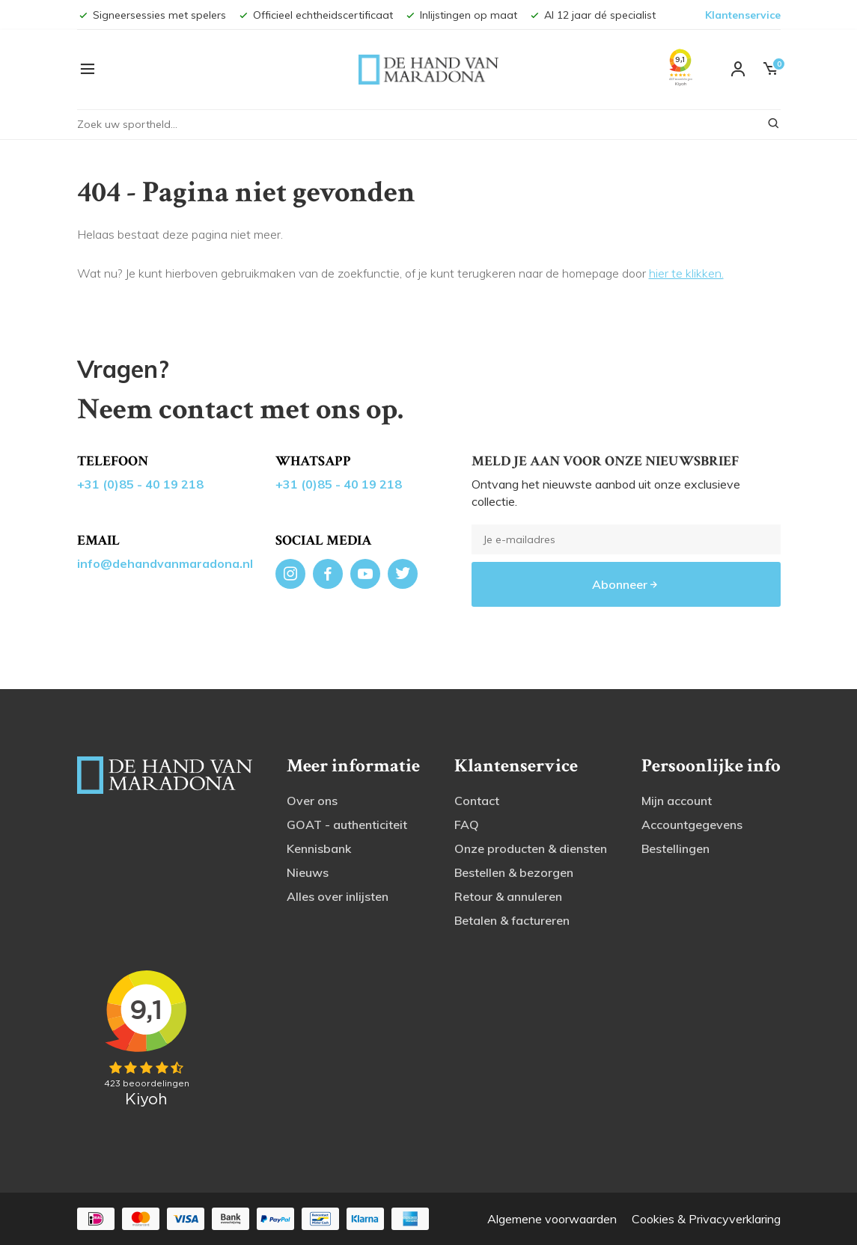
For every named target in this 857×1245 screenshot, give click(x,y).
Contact (476, 800)
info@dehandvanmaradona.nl (165, 563)
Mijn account (676, 800)
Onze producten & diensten (530, 848)
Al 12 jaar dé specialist (592, 15)
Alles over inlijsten (337, 896)
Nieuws (308, 872)
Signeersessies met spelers (151, 15)
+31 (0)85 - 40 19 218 (140, 484)
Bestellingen (675, 848)
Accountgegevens (691, 824)
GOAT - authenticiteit (347, 824)
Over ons (312, 800)
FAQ (466, 824)
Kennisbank (319, 848)
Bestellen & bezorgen (513, 872)
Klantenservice (743, 15)
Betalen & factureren (512, 920)
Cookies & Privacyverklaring (706, 1218)
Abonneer (625, 584)
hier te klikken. (686, 273)
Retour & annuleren (508, 896)
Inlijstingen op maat (460, 15)
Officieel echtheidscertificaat (315, 15)
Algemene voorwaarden (552, 1218)
